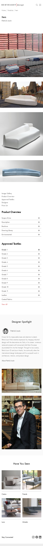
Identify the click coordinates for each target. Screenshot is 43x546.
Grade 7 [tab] (21, 274)
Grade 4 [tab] (21, 262)
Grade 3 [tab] (21, 258)
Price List (5, 205)
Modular (10, 10)
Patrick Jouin (11, 331)
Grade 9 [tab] (21, 283)
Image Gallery (7, 193)
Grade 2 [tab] (21, 254)
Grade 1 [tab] (21, 250)
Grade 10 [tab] (21, 287)
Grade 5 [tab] (21, 266)
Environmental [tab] (21, 234)
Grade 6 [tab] (21, 270)
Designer (5, 202)
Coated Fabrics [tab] (7, 299)
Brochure (21, 226)
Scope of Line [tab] (21, 218)
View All (4, 304)
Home (4, 10)
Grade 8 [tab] (21, 279)
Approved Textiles (8, 199)
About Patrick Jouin (8, 361)
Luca (3, 522)
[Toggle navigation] (40, 4)
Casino (4, 494)
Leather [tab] (21, 295)
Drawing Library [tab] (21, 230)
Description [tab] (21, 222)
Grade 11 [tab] (21, 291)
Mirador (25, 522)
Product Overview (8, 196)
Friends (24, 494)
